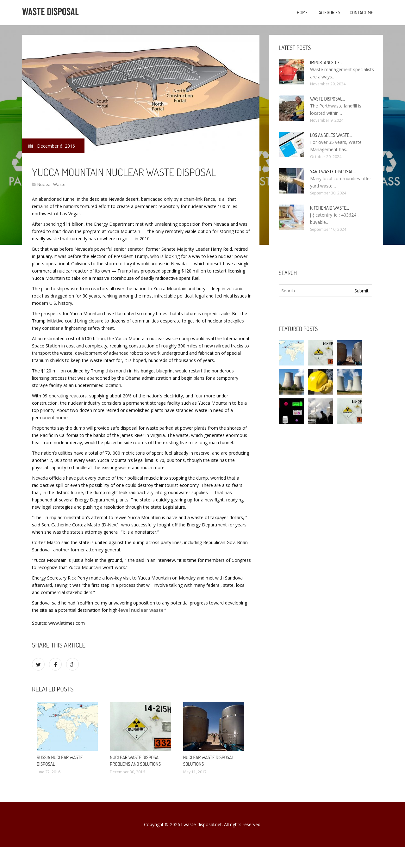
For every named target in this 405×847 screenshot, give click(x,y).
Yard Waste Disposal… (333, 172)
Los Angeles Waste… (331, 135)
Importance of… (326, 62)
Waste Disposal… (327, 99)
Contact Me (361, 12)
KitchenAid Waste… (329, 208)
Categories (328, 12)
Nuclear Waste (51, 184)
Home (302, 12)
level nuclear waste (141, 610)
